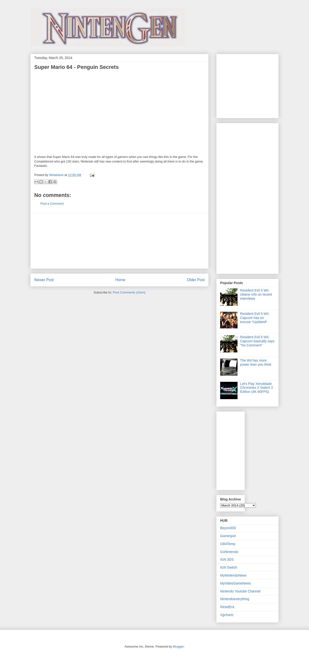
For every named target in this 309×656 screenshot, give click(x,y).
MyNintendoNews (233, 575)
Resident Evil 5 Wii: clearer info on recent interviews (256, 294)
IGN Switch (228, 567)
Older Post (196, 280)
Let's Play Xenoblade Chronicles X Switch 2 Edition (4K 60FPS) (256, 388)
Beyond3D (228, 528)
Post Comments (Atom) (129, 292)
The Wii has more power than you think (255, 362)
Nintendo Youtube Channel (240, 591)
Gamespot (228, 536)
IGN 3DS (227, 559)
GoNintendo (229, 552)
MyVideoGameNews (235, 583)
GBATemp (227, 544)
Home (120, 280)
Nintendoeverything (234, 599)
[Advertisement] (119, 241)
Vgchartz (226, 615)
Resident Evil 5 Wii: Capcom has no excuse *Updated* (254, 318)
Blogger (178, 646)
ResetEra (227, 607)
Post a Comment (52, 203)
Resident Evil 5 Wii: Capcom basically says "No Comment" (257, 341)
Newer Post (44, 280)
